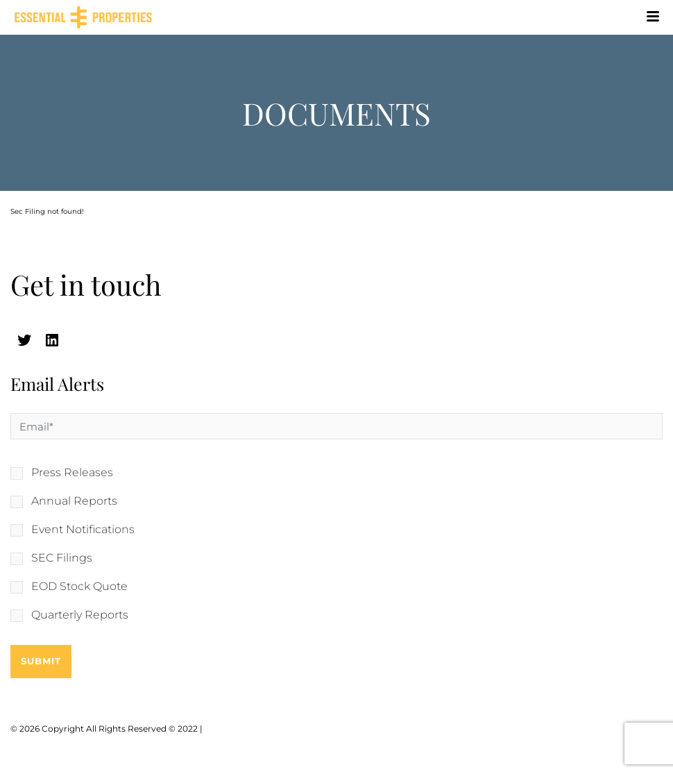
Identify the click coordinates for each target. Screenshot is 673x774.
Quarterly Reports (79, 615)
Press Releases (72, 472)
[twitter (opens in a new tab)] (24, 340)
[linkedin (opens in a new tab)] (52, 340)
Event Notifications (83, 529)
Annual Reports (74, 501)
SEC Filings (61, 558)
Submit (41, 660)
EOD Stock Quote (79, 586)
